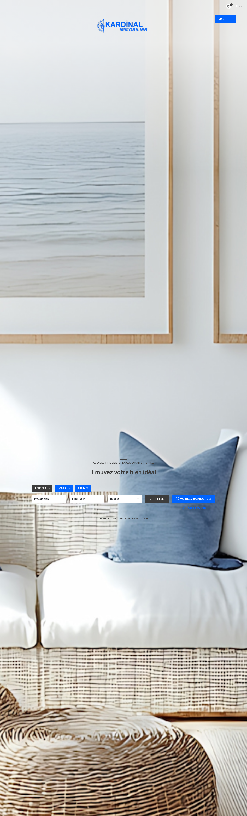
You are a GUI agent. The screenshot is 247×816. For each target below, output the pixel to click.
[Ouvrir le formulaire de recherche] (157, 499)
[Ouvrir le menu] (225, 19)
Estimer (86, 488)
